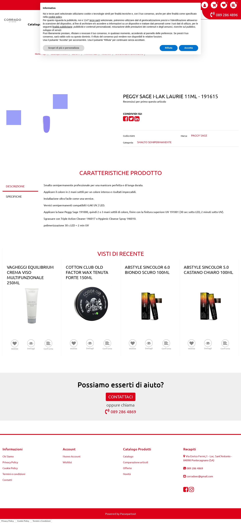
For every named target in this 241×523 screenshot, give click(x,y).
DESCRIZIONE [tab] (15, 186)
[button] (60, 101)
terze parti (95, 20)
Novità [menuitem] (127, 473)
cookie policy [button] (55, 17)
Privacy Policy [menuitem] (10, 462)
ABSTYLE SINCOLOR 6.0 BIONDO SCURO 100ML (147, 270)
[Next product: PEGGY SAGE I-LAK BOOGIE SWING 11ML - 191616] (127, 63)
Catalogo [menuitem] (34, 24)
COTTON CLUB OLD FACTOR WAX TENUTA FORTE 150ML (87, 272)
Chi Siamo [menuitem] (8, 456)
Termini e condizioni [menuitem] (14, 473)
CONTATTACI (120, 396)
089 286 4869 (120, 411)
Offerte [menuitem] (127, 468)
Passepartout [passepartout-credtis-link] (128, 513)
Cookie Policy (23, 521)
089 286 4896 (224, 14)
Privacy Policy (7, 521)
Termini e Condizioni (42, 521)
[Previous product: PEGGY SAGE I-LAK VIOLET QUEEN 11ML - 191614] (114, 63)
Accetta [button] (188, 48)
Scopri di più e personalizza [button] (63, 48)
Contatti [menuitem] (7, 479)
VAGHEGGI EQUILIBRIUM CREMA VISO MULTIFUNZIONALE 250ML (30, 275)
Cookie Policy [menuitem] (10, 468)
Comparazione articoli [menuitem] (135, 462)
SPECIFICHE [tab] (14, 196)
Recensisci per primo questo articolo (144, 101)
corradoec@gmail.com (200, 476)
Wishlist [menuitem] (67, 462)
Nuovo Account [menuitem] (72, 456)
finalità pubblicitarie (62, 26)
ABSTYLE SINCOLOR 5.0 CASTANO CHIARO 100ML (208, 270)
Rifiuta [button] (168, 48)
